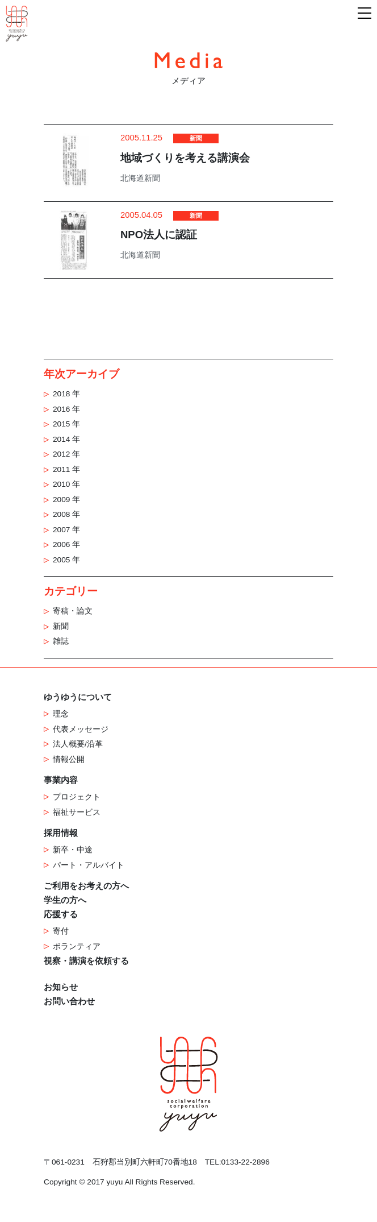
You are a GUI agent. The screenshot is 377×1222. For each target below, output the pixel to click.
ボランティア (76, 946)
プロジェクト (76, 797)
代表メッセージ (80, 729)
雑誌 (61, 641)
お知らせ (61, 987)
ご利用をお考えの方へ (86, 885)
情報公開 (69, 759)
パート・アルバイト (88, 865)
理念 (61, 714)
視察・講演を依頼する (86, 961)
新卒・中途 (73, 850)
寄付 (61, 931)
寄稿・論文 (73, 611)
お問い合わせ (69, 1001)
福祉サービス (76, 812)
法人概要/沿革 (78, 744)
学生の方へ (65, 900)
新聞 (61, 626)
